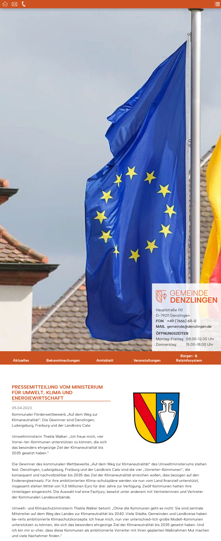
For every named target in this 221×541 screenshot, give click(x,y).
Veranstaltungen (146, 360)
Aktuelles (21, 360)
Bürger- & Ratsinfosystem (189, 358)
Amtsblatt (104, 360)
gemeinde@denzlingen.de (189, 326)
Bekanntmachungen (63, 360)
